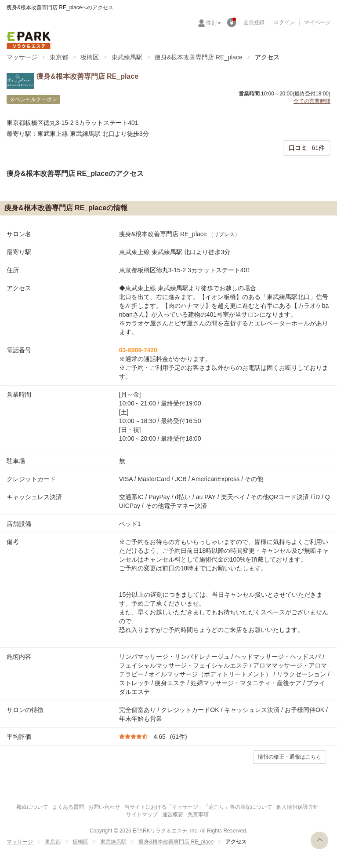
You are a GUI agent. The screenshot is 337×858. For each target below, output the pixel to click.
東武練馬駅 (127, 57)
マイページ (317, 22)
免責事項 (198, 814)
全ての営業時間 (312, 101)
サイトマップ (142, 814)
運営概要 (172, 814)
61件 (307, 147)
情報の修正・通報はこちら (289, 757)
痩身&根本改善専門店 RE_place (199, 57)
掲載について (32, 807)
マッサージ (22, 57)
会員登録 (254, 22)
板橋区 (89, 57)
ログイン (284, 22)
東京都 (59, 57)
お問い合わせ (104, 807)
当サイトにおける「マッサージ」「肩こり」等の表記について (198, 807)
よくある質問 (68, 807)
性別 (213, 23)
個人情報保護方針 (297, 807)
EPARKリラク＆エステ (29, 40)
